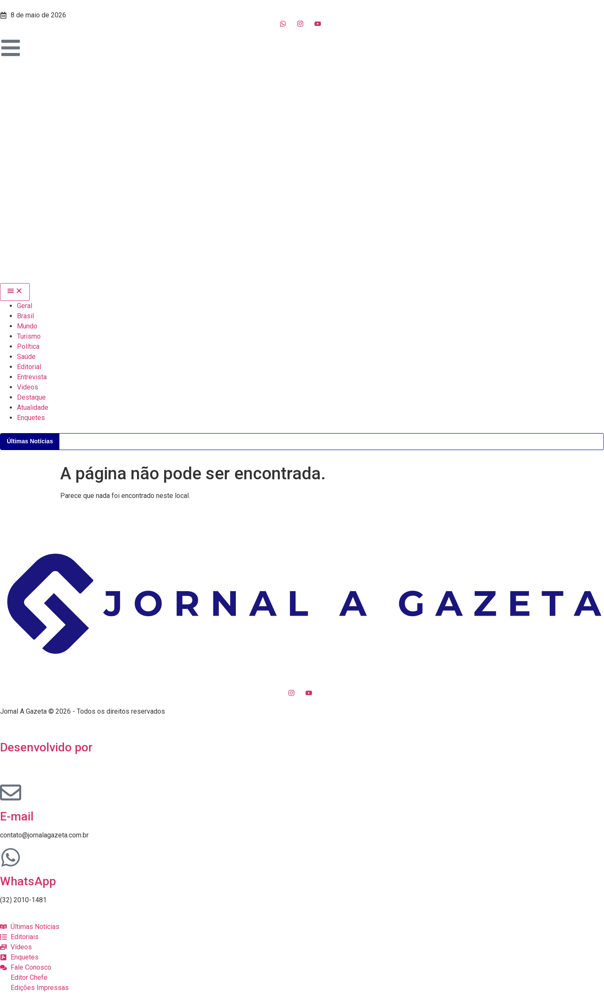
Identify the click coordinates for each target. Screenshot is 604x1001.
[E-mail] (10, 792)
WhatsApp (28, 881)
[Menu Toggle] (15, 292)
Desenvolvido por (46, 747)
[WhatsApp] (10, 857)
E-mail (17, 816)
